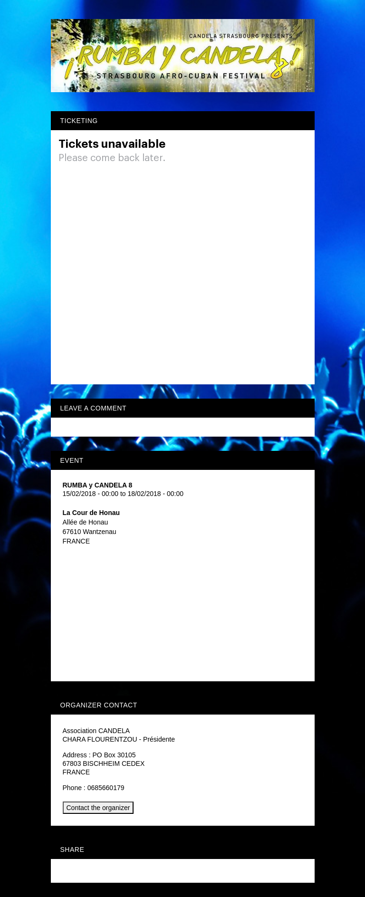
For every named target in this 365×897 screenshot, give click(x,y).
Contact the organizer (98, 807)
